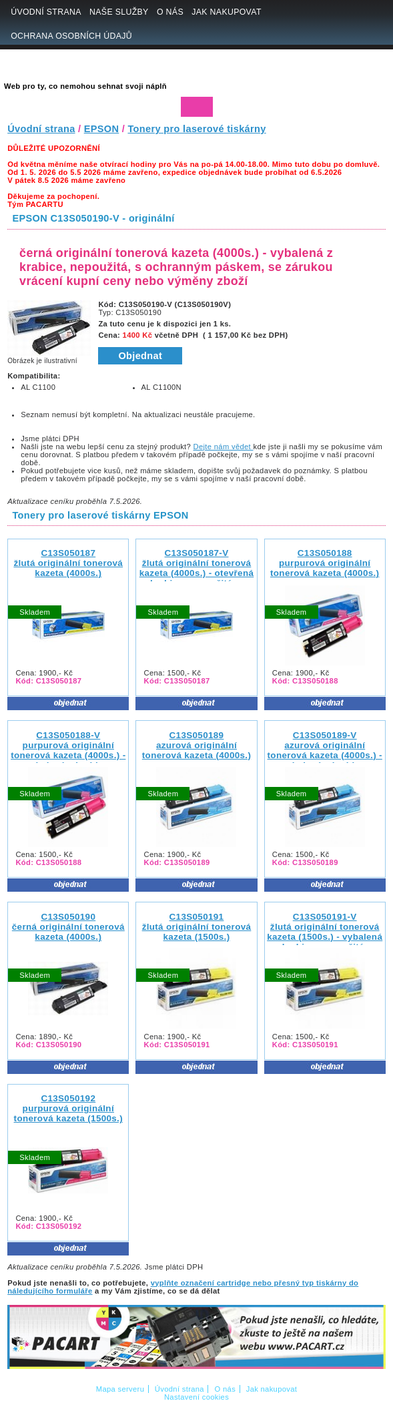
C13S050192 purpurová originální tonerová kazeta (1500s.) (68, 1108)
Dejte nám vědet (223, 447)
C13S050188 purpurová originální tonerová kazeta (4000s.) (324, 563)
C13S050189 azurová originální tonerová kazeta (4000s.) (196, 745)
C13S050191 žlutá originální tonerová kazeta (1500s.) (197, 927)
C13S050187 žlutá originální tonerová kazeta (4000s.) (68, 563)
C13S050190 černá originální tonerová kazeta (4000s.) (68, 927)
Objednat (140, 355)
